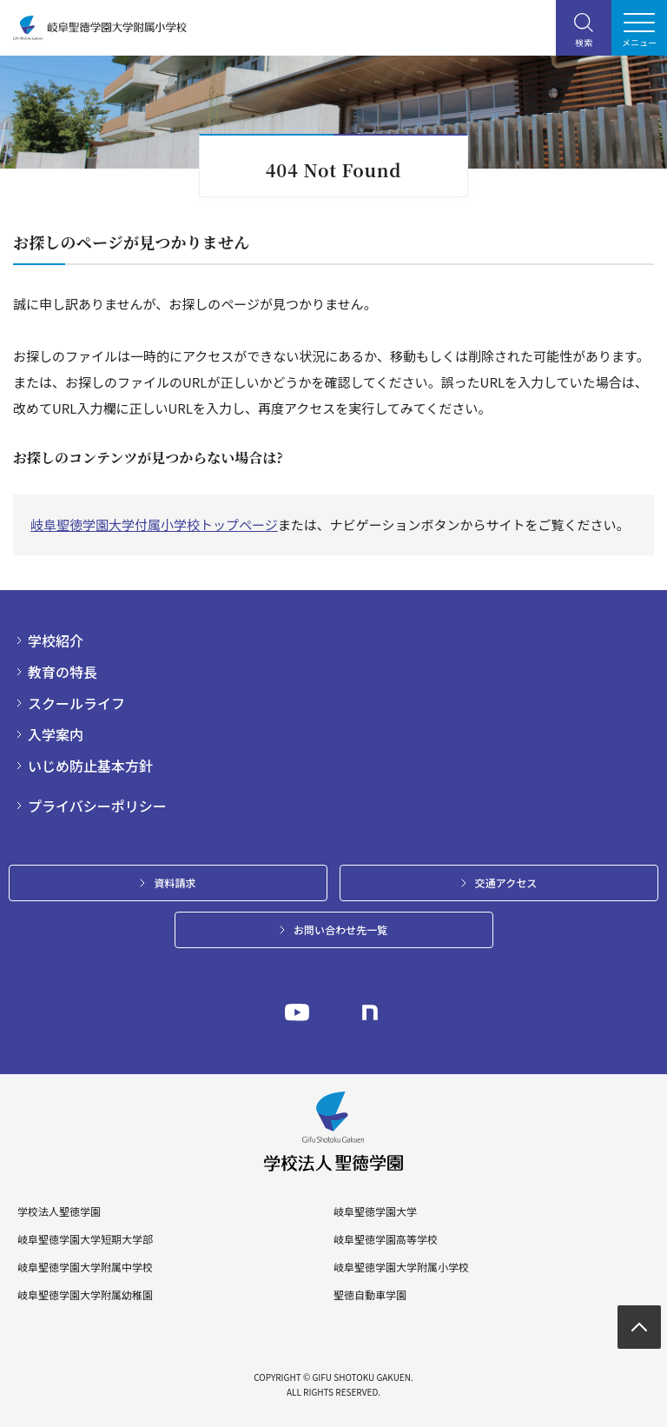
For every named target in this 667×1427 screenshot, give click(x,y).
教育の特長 (62, 672)
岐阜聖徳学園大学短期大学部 (85, 1239)
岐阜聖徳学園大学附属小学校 (401, 1267)
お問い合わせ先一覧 (340, 929)
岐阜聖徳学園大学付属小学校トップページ (154, 524)
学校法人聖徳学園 (59, 1211)
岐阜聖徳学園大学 (375, 1211)
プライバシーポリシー (97, 806)
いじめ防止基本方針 (90, 766)
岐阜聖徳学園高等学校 (386, 1239)
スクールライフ (76, 703)
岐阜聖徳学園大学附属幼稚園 (85, 1295)
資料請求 (174, 882)
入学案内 (55, 734)
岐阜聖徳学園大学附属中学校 (85, 1267)
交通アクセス (506, 882)
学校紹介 (55, 640)
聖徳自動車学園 (370, 1295)
